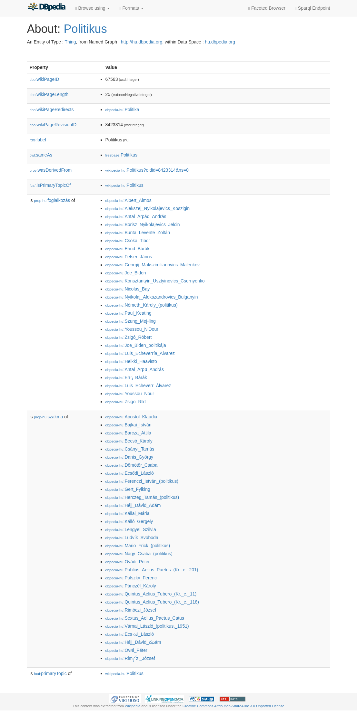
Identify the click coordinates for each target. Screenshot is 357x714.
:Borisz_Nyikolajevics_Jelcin (142, 224)
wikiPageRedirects (52, 109)
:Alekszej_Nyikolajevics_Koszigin (147, 208)
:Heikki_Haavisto (131, 361)
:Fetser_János (128, 256)
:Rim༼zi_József (130, 658)
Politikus (85, 28)
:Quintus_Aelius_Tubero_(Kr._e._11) (151, 593)
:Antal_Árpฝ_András (134, 369)
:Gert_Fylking (127, 489)
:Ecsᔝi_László (129, 634)
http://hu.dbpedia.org (141, 41)
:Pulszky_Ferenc (131, 577)
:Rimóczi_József (130, 610)
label (38, 139)
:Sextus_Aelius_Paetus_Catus (144, 618)
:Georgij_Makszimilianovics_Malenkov (152, 264)
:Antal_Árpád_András (135, 216)
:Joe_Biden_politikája (135, 345)
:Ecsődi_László (129, 473)
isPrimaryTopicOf (50, 185)
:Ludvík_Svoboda (131, 537)
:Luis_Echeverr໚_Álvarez (138, 385)
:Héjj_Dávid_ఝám (133, 642)
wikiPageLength (49, 94)
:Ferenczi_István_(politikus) (141, 481)
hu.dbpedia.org (220, 41)
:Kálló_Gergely (129, 521)
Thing (70, 41)
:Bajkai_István (128, 424)
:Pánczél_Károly (130, 585)
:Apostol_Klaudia (131, 416)
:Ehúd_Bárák (127, 248)
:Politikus (121, 154)
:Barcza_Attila (128, 432)
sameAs (41, 154)
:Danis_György (129, 457)
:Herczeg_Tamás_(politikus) (142, 497)
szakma (48, 416)
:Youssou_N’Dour (131, 329)
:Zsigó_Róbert (128, 337)
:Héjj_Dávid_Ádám (133, 505)
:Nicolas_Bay (127, 288)
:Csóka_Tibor (127, 240)
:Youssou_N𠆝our (129, 393)
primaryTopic (50, 673)
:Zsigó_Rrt (125, 401)
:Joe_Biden (125, 272)
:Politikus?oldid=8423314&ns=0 (147, 170)
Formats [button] (131, 8)
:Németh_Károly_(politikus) (141, 305)
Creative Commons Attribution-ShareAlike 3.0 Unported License (233, 706)
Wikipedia (133, 706)
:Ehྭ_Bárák (126, 377)
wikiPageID (44, 79)
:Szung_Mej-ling (130, 321)
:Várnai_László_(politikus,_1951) (147, 626)
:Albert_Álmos (128, 200)
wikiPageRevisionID (53, 124)
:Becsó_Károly (129, 440)
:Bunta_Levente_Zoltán (137, 232)
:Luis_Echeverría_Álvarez (140, 353)
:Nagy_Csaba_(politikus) (139, 553)
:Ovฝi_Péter (126, 650)
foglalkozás (52, 200)
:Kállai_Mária (127, 513)
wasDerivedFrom (51, 170)
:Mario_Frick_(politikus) (137, 545)
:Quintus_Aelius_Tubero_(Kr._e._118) (152, 602)
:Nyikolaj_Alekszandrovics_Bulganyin (151, 297)
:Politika (122, 109)
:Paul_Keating (128, 313)
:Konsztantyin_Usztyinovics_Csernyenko (155, 280)
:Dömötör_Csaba (131, 465)
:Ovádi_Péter (127, 561)
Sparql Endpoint (312, 8)
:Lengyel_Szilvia (130, 529)
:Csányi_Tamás (129, 449)
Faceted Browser (266, 8)
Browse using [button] (92, 8)
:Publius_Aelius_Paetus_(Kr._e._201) (151, 569)
